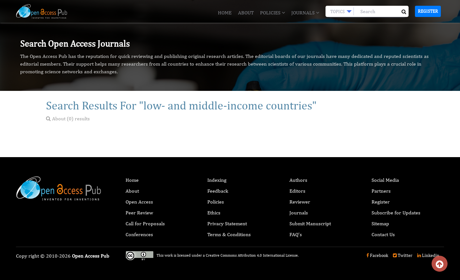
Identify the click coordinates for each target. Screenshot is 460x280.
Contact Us (383, 234)
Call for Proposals (145, 223)
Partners (381, 191)
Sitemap (380, 223)
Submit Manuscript (310, 223)
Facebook (377, 255)
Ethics (213, 213)
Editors (297, 191)
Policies (272, 13)
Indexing (216, 180)
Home (225, 13)
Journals (305, 13)
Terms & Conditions (229, 234)
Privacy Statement (227, 223)
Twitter (402, 255)
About (246, 13)
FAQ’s (295, 234)
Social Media (385, 180)
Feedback (217, 191)
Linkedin (428, 255)
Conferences (139, 234)
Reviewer (299, 202)
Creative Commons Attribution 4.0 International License (252, 255)
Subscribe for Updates (396, 213)
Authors (298, 180)
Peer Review (139, 213)
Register (428, 11)
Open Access (139, 202)
